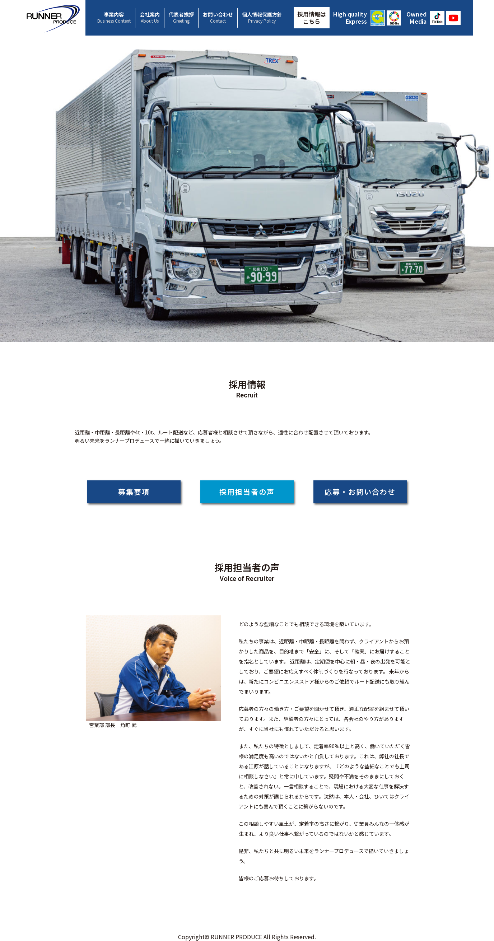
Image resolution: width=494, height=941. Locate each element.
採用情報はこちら (311, 17)
